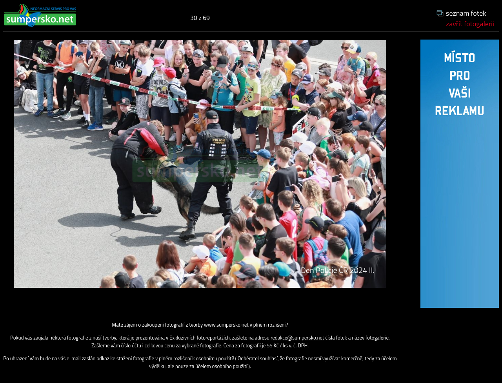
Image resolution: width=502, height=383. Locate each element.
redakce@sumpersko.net (297, 337)
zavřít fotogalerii (470, 23)
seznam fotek (466, 13)
